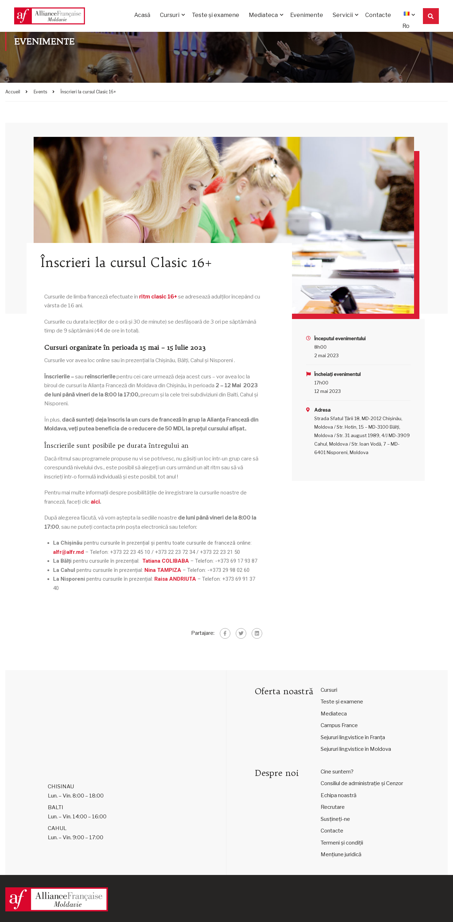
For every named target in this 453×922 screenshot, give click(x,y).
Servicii (343, 15)
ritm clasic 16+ (158, 297)
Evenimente (306, 15)
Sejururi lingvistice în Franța (353, 737)
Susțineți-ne (335, 819)
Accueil (12, 91)
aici (95, 502)
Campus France (339, 725)
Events (40, 91)
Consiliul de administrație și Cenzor (362, 783)
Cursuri (169, 15)
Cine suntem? (337, 772)
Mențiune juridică (341, 854)
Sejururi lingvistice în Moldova (356, 749)
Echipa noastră (338, 795)
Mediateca (263, 15)
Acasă (142, 15)
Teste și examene (215, 15)
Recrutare (333, 807)
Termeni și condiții (342, 843)
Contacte (378, 15)
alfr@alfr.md (68, 552)
